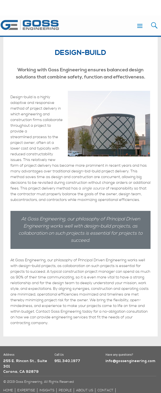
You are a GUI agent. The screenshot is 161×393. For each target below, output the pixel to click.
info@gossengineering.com (131, 361)
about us (84, 390)
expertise (26, 390)
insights (46, 390)
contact (105, 390)
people (65, 390)
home (8, 390)
